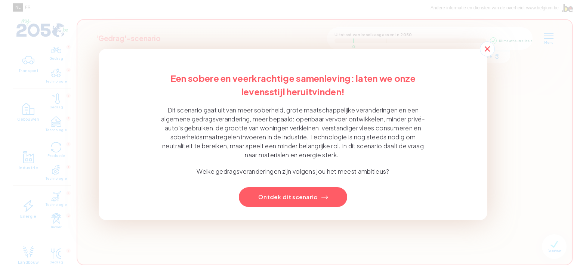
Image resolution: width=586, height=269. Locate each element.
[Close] (487, 48)
